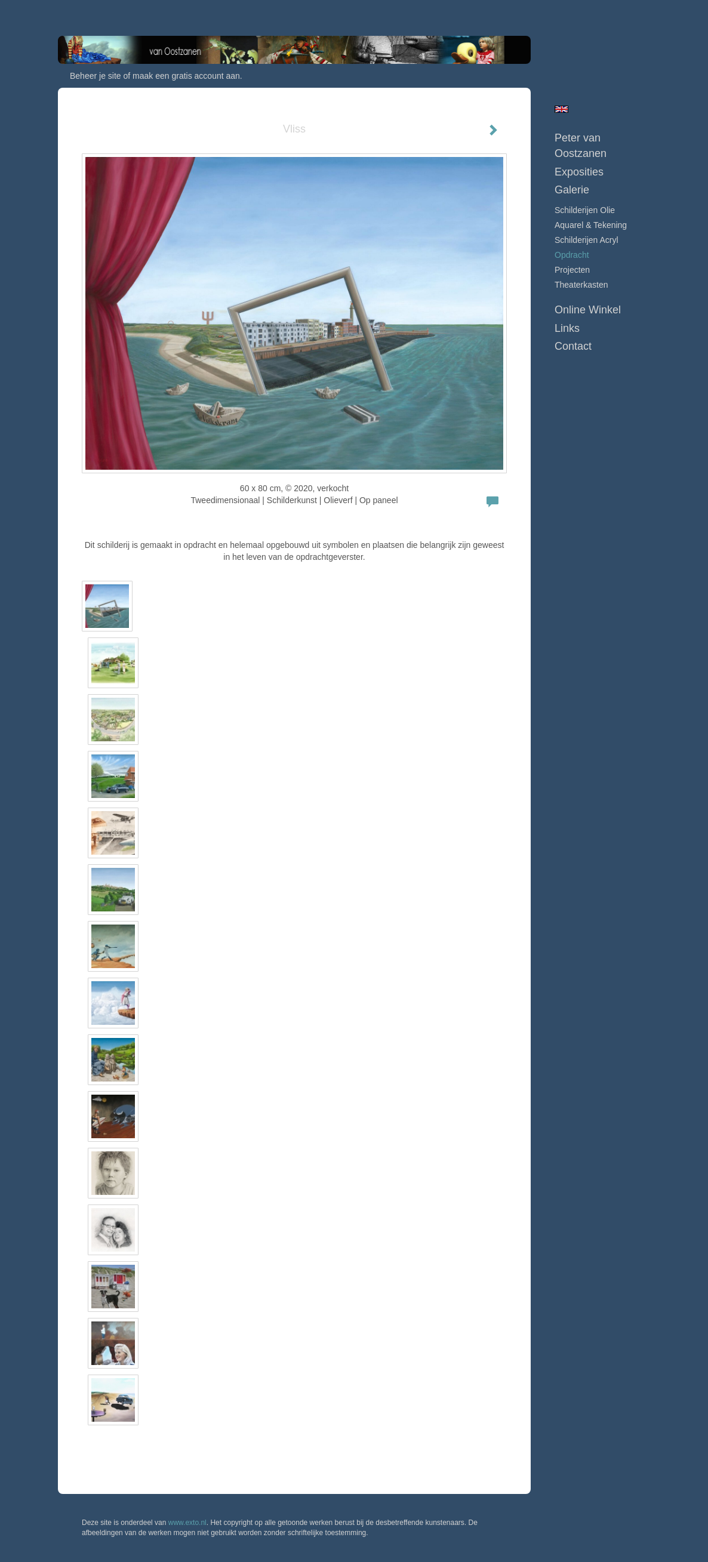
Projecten (572, 270)
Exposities (579, 172)
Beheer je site (95, 76)
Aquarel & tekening (591, 225)
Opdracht (572, 255)
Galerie (572, 190)
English (561, 109)
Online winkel (588, 310)
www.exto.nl (187, 1522)
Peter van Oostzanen (581, 145)
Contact (573, 346)
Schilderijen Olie (585, 210)
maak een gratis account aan (186, 76)
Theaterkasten (581, 284)
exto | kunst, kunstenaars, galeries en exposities (91, 12)
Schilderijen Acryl (586, 240)
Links (567, 328)
